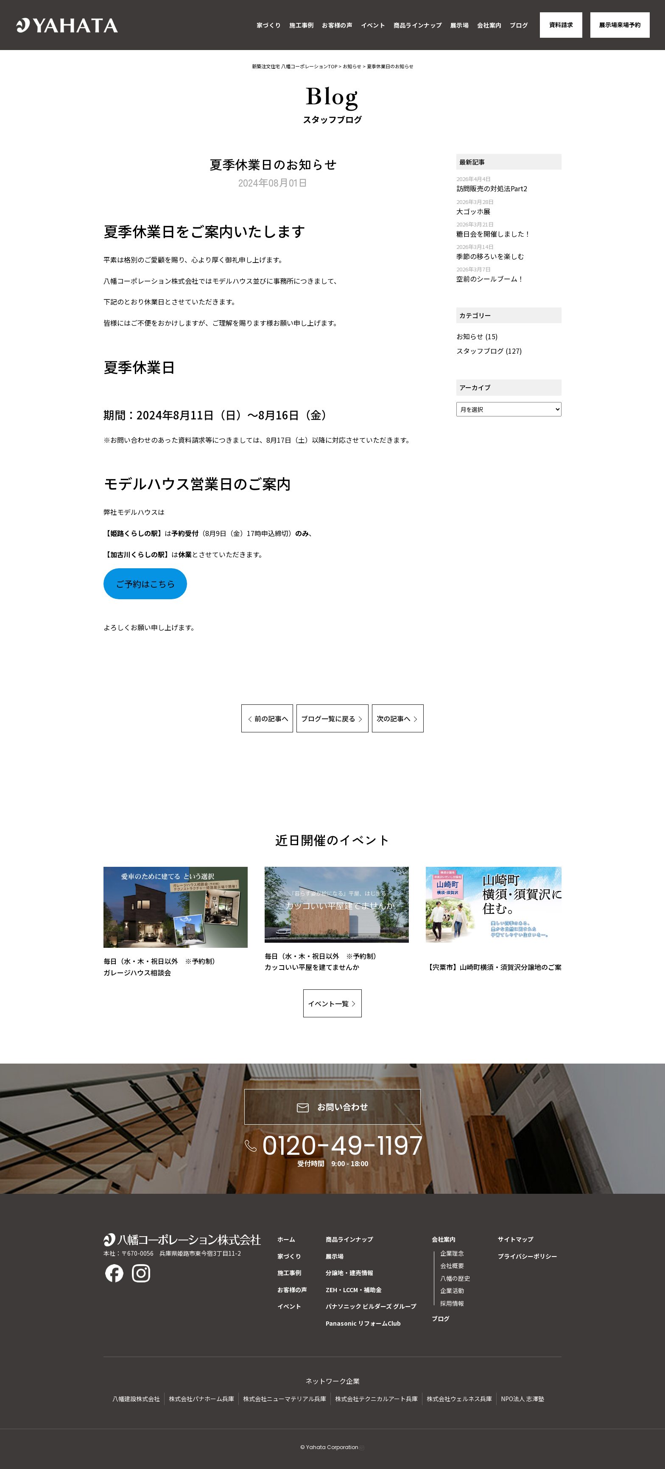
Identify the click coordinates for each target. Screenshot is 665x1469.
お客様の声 (337, 25)
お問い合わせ (332, 1106)
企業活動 (452, 1290)
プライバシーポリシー (527, 1256)
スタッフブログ (480, 351)
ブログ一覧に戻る (328, 718)
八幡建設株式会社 (136, 1398)
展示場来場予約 (620, 24)
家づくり (269, 25)
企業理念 (452, 1253)
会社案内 (489, 25)
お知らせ (469, 336)
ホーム (286, 1239)
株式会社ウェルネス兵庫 (459, 1398)
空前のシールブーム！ (490, 279)
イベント (373, 25)
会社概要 (452, 1265)
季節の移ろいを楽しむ (490, 256)
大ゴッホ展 (473, 211)
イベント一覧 (328, 1003)
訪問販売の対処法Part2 (491, 188)
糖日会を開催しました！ (493, 234)
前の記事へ (271, 718)
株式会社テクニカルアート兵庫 (376, 1398)
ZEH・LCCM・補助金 (354, 1289)
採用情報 (452, 1303)
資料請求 (561, 24)
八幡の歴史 (455, 1278)
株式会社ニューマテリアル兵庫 (284, 1398)
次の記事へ (394, 718)
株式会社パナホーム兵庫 (201, 1398)
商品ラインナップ (418, 25)
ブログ (519, 25)
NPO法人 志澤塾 (522, 1398)
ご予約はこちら (145, 584)
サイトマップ (516, 1239)
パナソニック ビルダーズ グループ (371, 1306)
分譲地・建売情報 (349, 1272)
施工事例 (301, 25)
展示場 (459, 25)
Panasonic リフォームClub (363, 1323)
